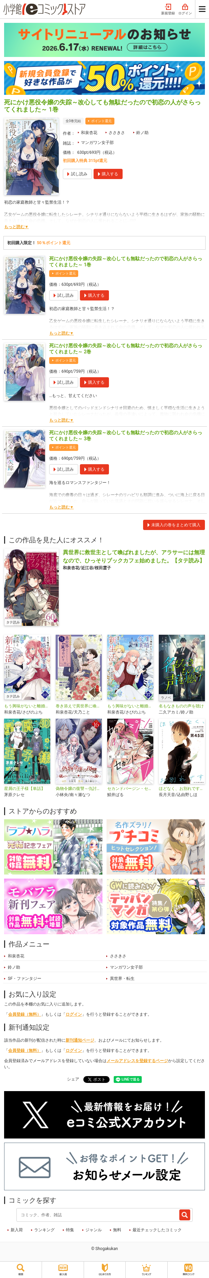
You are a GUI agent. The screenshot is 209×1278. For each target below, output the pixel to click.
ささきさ (117, 132)
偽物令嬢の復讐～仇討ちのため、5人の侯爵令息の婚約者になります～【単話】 (79, 788)
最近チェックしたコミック (157, 1230)
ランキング (44, 1230)
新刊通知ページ (80, 1040)
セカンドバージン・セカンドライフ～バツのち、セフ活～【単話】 (130, 788)
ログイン (185, 9)
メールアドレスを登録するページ (137, 1060)
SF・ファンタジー (24, 978)
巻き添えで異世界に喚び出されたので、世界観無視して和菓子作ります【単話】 (79, 706)
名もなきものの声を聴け (181, 706)
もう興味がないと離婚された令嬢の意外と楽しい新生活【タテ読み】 (27, 706)
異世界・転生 (122, 978)
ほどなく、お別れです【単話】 (182, 788)
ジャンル (93, 1230)
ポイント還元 (101, 121)
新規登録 (168, 9)
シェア (73, 1079)
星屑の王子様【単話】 (24, 788)
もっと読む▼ (16, 226)
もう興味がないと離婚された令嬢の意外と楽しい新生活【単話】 (130, 706)
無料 (117, 1230)
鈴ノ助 (142, 132)
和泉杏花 (89, 132)
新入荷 (17, 1230)
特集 (70, 1230)
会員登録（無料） (24, 1014)
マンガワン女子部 (97, 142)
